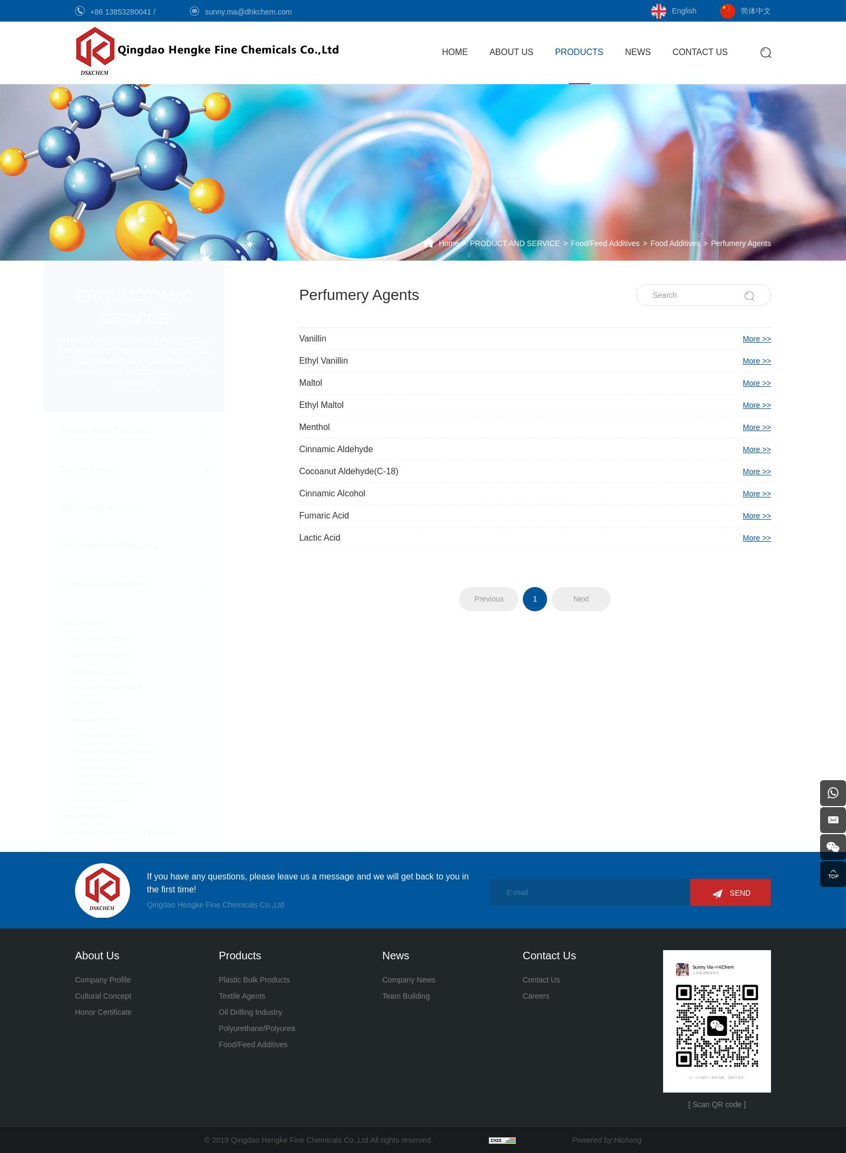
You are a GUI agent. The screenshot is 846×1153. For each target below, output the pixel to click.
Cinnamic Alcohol (535, 493)
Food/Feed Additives (605, 243)
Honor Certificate (103, 1012)
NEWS (638, 52)
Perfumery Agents (741, 243)
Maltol (535, 383)
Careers (536, 996)
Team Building (405, 996)
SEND (740, 893)
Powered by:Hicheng (607, 1140)
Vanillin (535, 339)
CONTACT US (700, 52)
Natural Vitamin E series (146, 751)
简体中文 (756, 10)
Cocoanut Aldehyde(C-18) (535, 471)
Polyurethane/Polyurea (140, 546)
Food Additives (675, 243)
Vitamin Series (125, 719)
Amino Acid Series (132, 800)
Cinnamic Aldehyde (535, 449)
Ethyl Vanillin (535, 361)
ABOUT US (511, 52)
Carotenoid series (136, 767)
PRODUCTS (579, 52)
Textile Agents (121, 469)
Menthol (535, 427)
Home (449, 243)
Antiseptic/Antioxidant (137, 687)
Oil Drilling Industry (132, 507)
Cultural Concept (103, 996)
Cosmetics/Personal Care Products (150, 832)
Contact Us (541, 979)
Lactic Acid (535, 538)
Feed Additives (116, 816)
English (684, 10)
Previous (488, 599)
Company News (408, 979)
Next (581, 599)
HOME (455, 52)
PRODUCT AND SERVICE (515, 243)
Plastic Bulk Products (136, 431)
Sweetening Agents (133, 654)
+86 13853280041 (121, 12)
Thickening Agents (132, 638)
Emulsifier (117, 703)
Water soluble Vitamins (144, 784)
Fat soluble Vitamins (140, 735)
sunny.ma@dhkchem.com (248, 12)
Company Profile (103, 979)
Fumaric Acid (535, 516)
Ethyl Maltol (535, 405)
